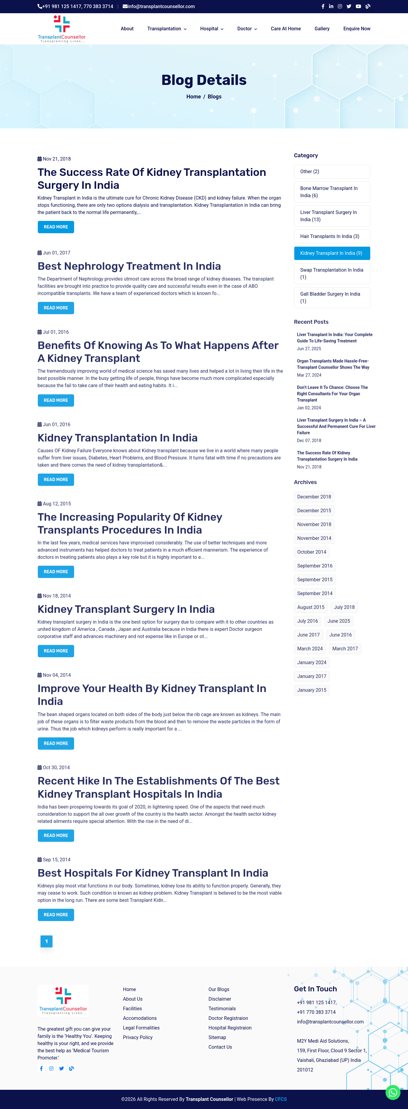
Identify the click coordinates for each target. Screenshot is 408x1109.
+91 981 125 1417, (63, 6)
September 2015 (315, 586)
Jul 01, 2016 (53, 339)
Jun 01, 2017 (54, 259)
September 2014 (315, 600)
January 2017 (311, 683)
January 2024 (311, 669)
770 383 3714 (98, 6)
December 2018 (314, 503)
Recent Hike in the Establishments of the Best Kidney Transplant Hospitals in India (159, 793)
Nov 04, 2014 (54, 682)
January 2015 (311, 697)
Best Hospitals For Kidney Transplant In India (153, 879)
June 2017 (308, 641)
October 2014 (311, 559)
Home (194, 96)
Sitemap (217, 1037)
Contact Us (220, 1047)
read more (56, 227)
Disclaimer (219, 999)
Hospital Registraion (230, 1028)
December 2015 (314, 517)
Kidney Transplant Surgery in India (126, 615)
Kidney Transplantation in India (118, 444)
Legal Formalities (141, 1028)
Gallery (322, 29)
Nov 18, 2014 (54, 602)
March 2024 (310, 655)
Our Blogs (218, 989)
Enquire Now (357, 29)
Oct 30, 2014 (54, 774)
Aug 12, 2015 (54, 510)
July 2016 (307, 628)
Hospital (209, 29)
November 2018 (314, 531)
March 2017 (345, 655)
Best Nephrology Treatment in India (129, 272)
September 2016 (315, 572)
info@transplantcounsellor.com (161, 6)
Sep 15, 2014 (54, 866)
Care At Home (286, 29)
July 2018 (344, 614)
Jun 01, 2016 (54, 431)
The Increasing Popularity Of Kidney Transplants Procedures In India (130, 530)
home (129, 989)
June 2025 (339, 628)
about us (132, 999)
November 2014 (314, 545)
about (127, 29)
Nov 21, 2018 (54, 159)
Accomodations (140, 1018)
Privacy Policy (138, 1037)
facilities (132, 1008)
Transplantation (164, 29)
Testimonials (222, 1008)
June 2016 (340, 641)
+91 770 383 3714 (316, 1012)
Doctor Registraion (228, 1018)
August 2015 (310, 614)
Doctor (244, 29)
